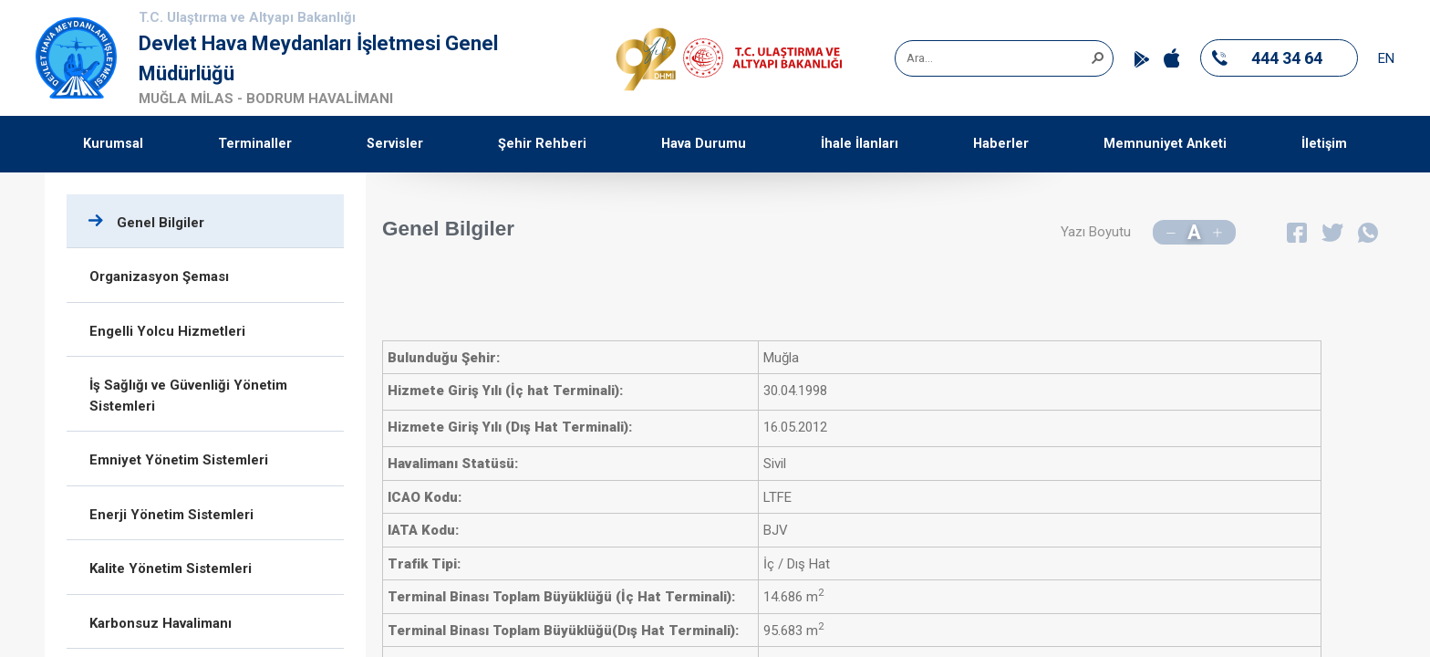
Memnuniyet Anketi (1165, 143)
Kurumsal (113, 143)
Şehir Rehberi (542, 143)
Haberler (1001, 143)
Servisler (395, 143)
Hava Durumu (703, 143)
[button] (1097, 56)
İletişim (1324, 143)
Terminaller (255, 143)
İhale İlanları (859, 143)
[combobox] (998, 58)
